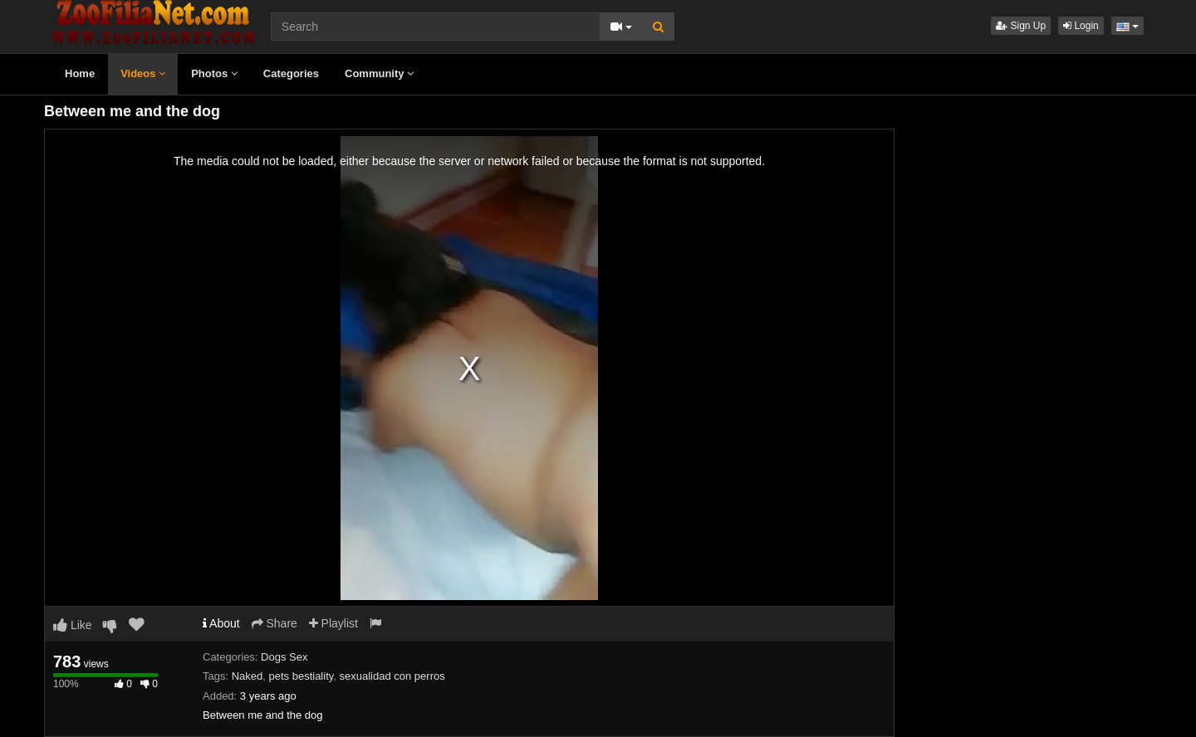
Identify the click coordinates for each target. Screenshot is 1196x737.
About (221, 623)
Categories (291, 73)
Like (72, 625)
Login (1081, 26)
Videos (142, 73)
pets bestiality (301, 676)
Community (379, 73)
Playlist (333, 623)
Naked (247, 676)
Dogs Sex (284, 657)
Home (80, 73)
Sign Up (1021, 26)
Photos (214, 73)
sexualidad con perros (392, 676)
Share (274, 623)
